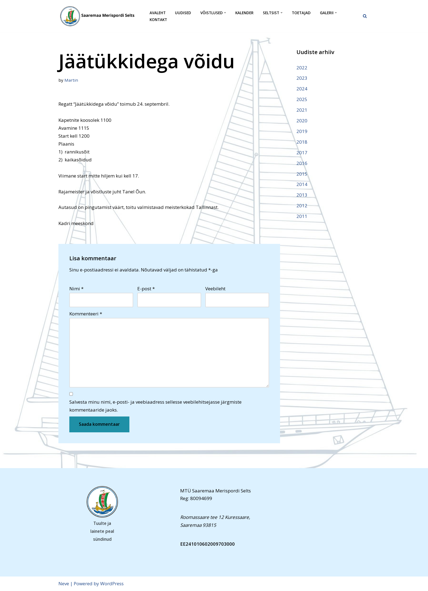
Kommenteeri (85, 314)
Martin (71, 80)
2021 (301, 110)
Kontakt (158, 19)
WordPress (112, 583)
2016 (301, 163)
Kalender (244, 12)
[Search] (365, 16)
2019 (301, 131)
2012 (301, 205)
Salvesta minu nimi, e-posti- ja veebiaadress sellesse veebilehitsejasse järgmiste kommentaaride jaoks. (155, 406)
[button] (225, 13)
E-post (146, 288)
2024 (301, 88)
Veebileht (215, 288)
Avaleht (158, 12)
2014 (301, 184)
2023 (301, 78)
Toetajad (301, 12)
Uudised (183, 12)
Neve (63, 583)
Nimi (76, 288)
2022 (301, 67)
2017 (301, 152)
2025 (301, 99)
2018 (301, 142)
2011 (301, 216)
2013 (301, 195)
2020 (301, 120)
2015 (301, 174)
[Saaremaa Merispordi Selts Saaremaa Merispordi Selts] (99, 16)
